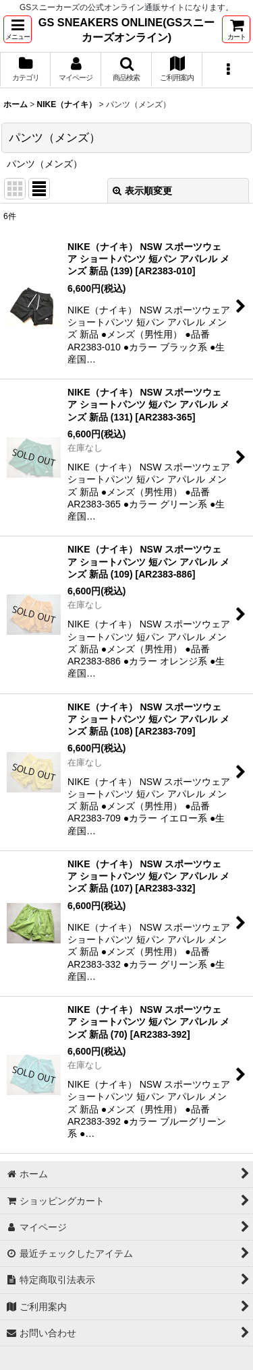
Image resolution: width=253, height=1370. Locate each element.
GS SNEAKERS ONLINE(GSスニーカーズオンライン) (126, 29)
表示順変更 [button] (142, 190)
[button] (17, 29)
